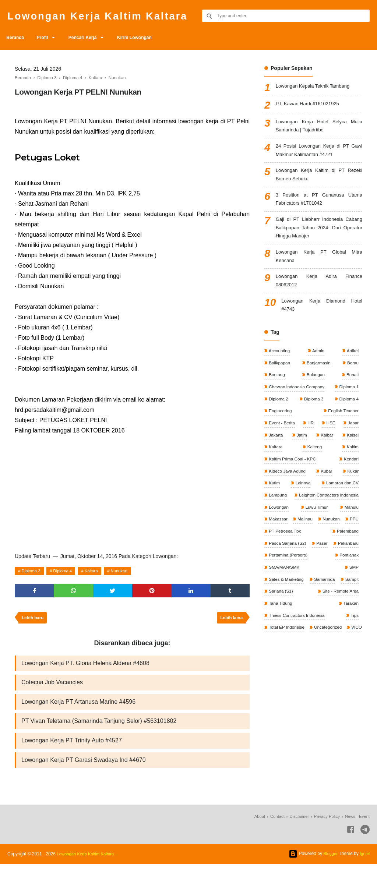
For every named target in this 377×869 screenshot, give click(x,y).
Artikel (352, 362)
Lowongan (278, 522)
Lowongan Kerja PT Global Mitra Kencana (319, 264)
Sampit (275, 608)
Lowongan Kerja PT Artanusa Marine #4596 (78, 705)
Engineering (280, 424)
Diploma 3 (32, 570)
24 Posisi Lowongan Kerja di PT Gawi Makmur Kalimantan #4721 (319, 152)
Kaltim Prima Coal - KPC (292, 473)
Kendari (350, 473)
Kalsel (352, 448)
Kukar (352, 485)
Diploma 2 (278, 411)
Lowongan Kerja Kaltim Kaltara (104, 16)
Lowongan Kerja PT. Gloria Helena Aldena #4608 (85, 665)
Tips (272, 646)
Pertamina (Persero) (338, 572)
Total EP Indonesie (340, 646)
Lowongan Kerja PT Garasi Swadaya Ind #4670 (83, 765)
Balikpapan (279, 374)
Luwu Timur (316, 522)
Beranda (16, 37)
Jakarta (275, 448)
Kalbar (326, 448)
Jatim (301, 448)
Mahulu (351, 522)
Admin (318, 362)
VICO (312, 658)
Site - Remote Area (287, 621)
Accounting (279, 362)
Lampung (277, 510)
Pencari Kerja (88, 37)
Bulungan (315, 386)
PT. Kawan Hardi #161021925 (310, 104)
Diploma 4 (65, 570)
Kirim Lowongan (142, 37)
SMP (353, 584)
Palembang (347, 547)
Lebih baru (33, 619)
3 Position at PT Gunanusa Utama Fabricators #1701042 (319, 204)
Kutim (274, 498)
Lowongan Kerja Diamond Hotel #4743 (321, 316)
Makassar (278, 534)
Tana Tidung (346, 621)
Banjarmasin (318, 374)
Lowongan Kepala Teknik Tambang (316, 86)
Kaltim (352, 460)
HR (310, 436)
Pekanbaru (279, 572)
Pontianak (278, 584)
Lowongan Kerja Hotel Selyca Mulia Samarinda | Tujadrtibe (319, 126)
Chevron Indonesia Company (297, 399)
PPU (273, 547)
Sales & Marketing (286, 596)
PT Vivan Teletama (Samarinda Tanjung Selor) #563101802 (98, 725)
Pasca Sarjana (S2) (287, 559)
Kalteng (314, 460)
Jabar (352, 436)
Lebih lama (230, 619)
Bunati (352, 386)
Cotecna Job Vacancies (52, 685)
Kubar (326, 485)
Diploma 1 (348, 399)
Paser (352, 559)
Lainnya (302, 498)
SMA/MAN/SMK (318, 584)
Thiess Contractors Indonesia (329, 633)
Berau (352, 374)
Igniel (364, 858)
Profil (45, 37)
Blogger (329, 858)
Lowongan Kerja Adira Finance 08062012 (319, 290)
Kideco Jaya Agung (287, 485)
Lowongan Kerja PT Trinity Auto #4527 (71, 745)
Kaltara (96, 570)
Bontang (276, 386)
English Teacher (342, 424)
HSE (330, 436)
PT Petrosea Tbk (306, 547)
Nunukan (125, 570)
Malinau (314, 534)
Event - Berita (282, 436)
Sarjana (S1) (345, 608)
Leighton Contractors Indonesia (327, 510)
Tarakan (276, 633)
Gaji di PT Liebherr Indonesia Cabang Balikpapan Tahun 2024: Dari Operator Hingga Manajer (319, 234)
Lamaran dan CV (341, 498)
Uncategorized (282, 658)
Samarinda (347, 596)
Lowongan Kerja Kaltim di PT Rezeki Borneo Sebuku (319, 178)
